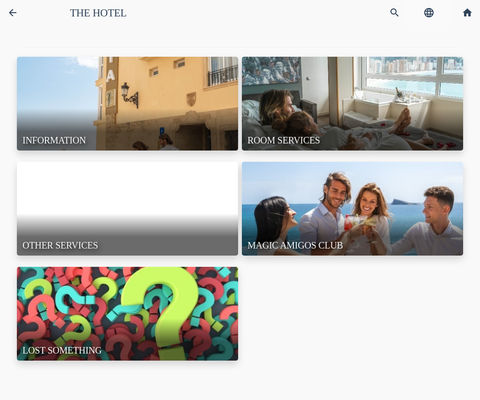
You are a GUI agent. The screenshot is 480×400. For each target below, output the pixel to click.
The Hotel (98, 13)
